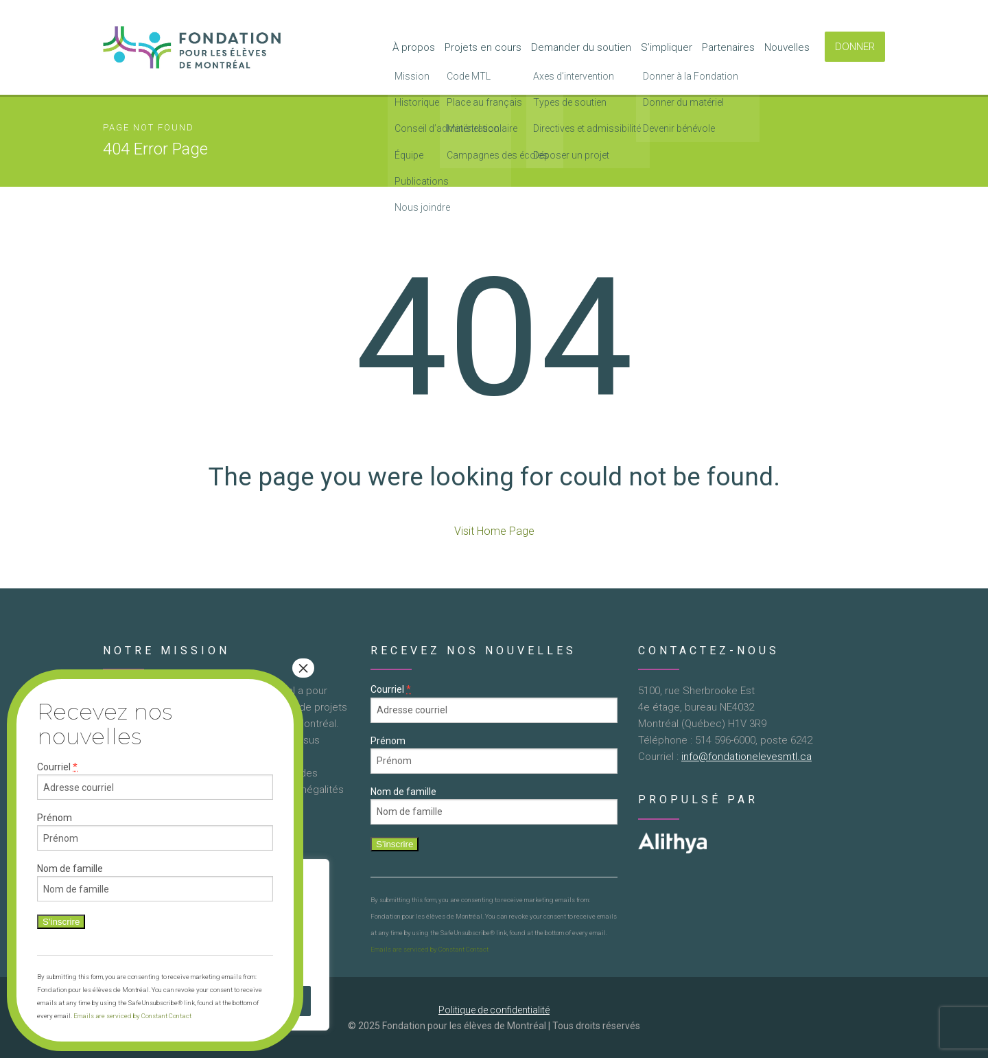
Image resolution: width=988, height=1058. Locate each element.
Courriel (390, 689)
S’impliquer (666, 47)
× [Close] (303, 668)
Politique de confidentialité (494, 1009)
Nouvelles (787, 47)
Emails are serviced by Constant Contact (429, 949)
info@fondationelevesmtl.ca (746, 756)
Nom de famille (403, 791)
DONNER (855, 47)
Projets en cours (483, 47)
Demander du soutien (581, 47)
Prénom (387, 740)
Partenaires (728, 47)
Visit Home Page (494, 531)
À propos (413, 47)
